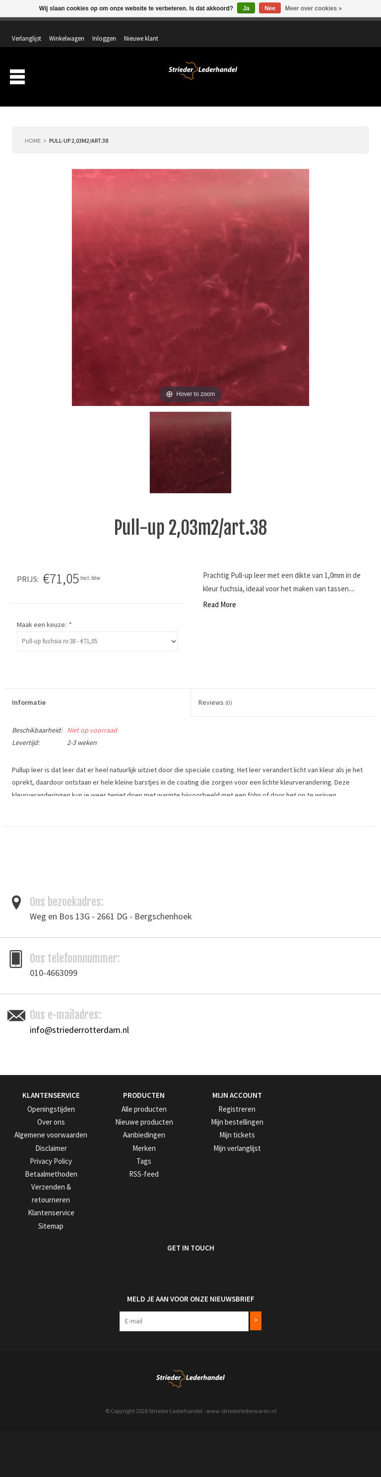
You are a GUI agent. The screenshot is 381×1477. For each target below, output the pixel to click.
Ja (246, 8)
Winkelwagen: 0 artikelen (331, 49)
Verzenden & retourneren (45, 1280)
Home (33, 127)
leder (79, 865)
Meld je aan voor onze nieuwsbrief (75, 1372)
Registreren (213, 1205)
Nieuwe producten (129, 1218)
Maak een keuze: (230, 611)
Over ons (205, 78)
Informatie (29, 688)
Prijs (213, 565)
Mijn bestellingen (220, 1218)
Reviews (215, 688)
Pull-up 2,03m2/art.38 (78, 127)
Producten (153, 78)
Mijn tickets (212, 1230)
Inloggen (307, 28)
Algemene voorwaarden (44, 1230)
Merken (351, 78)
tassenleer (168, 865)
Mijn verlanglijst (218, 1243)
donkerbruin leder (38, 865)
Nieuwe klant (344, 28)
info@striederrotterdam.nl (79, 1126)
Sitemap (23, 1305)
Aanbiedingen (304, 78)
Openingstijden (32, 1205)
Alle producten (124, 1205)
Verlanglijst (229, 28)
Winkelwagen (269, 28)
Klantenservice (31, 1293)
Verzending (250, 78)
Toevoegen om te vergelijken (290, 878)
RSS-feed (116, 1267)
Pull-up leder (128, 865)
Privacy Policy (31, 1255)
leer (98, 865)
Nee (269, 8)
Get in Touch (35, 1326)
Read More (21, 591)
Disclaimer (26, 1243)
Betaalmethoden (34, 1267)
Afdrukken (353, 878)
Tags (111, 1255)
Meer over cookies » (313, 8)
